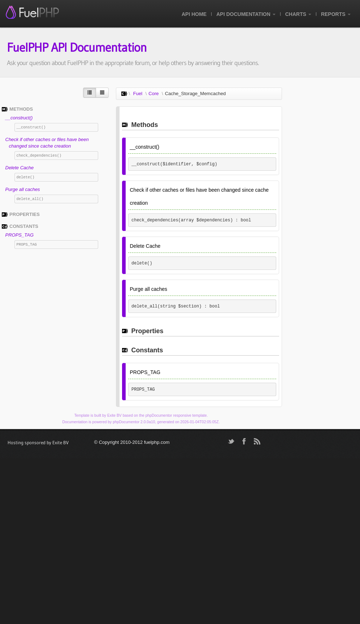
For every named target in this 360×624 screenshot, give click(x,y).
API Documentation (245, 14)
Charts (298, 14)
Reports (336, 14)
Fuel (137, 93)
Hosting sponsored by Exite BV (38, 442)
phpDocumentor (159, 415)
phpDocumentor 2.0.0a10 (134, 422)
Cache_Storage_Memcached (195, 93)
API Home (194, 14)
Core (153, 93)
